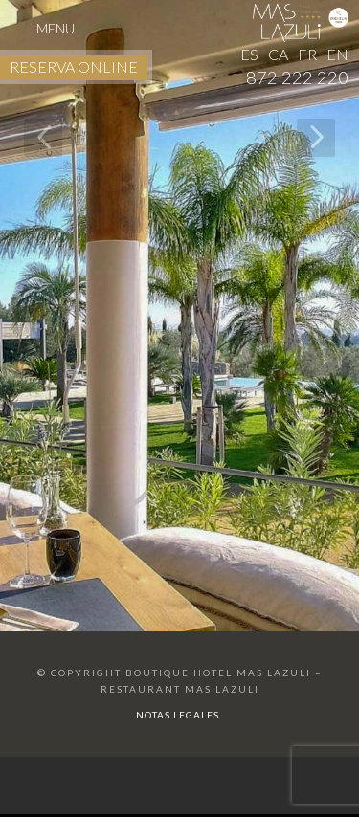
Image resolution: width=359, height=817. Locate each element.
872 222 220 (297, 77)
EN (337, 54)
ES (249, 54)
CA (278, 54)
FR (307, 54)
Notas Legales (177, 714)
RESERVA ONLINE (74, 66)
